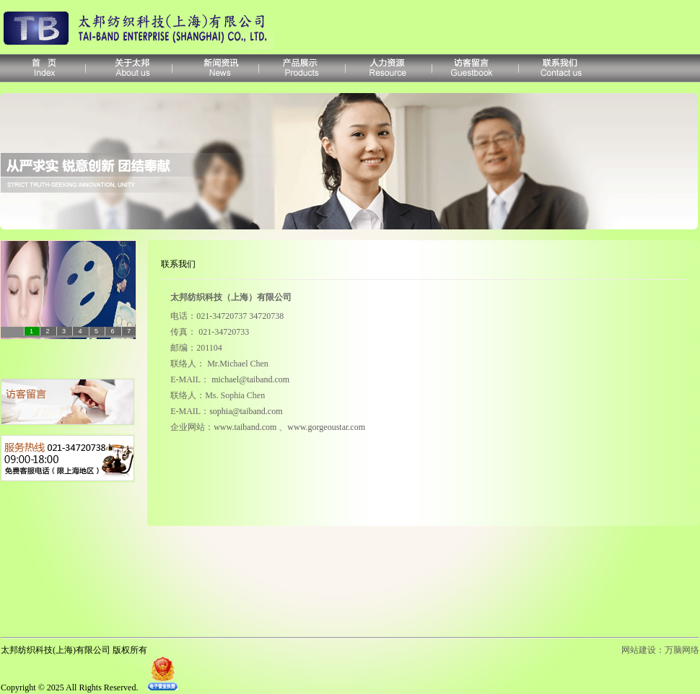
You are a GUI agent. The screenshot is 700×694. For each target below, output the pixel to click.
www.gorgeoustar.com (326, 427)
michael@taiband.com (250, 379)
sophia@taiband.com (245, 411)
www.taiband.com (245, 427)
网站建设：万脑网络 (660, 650)
